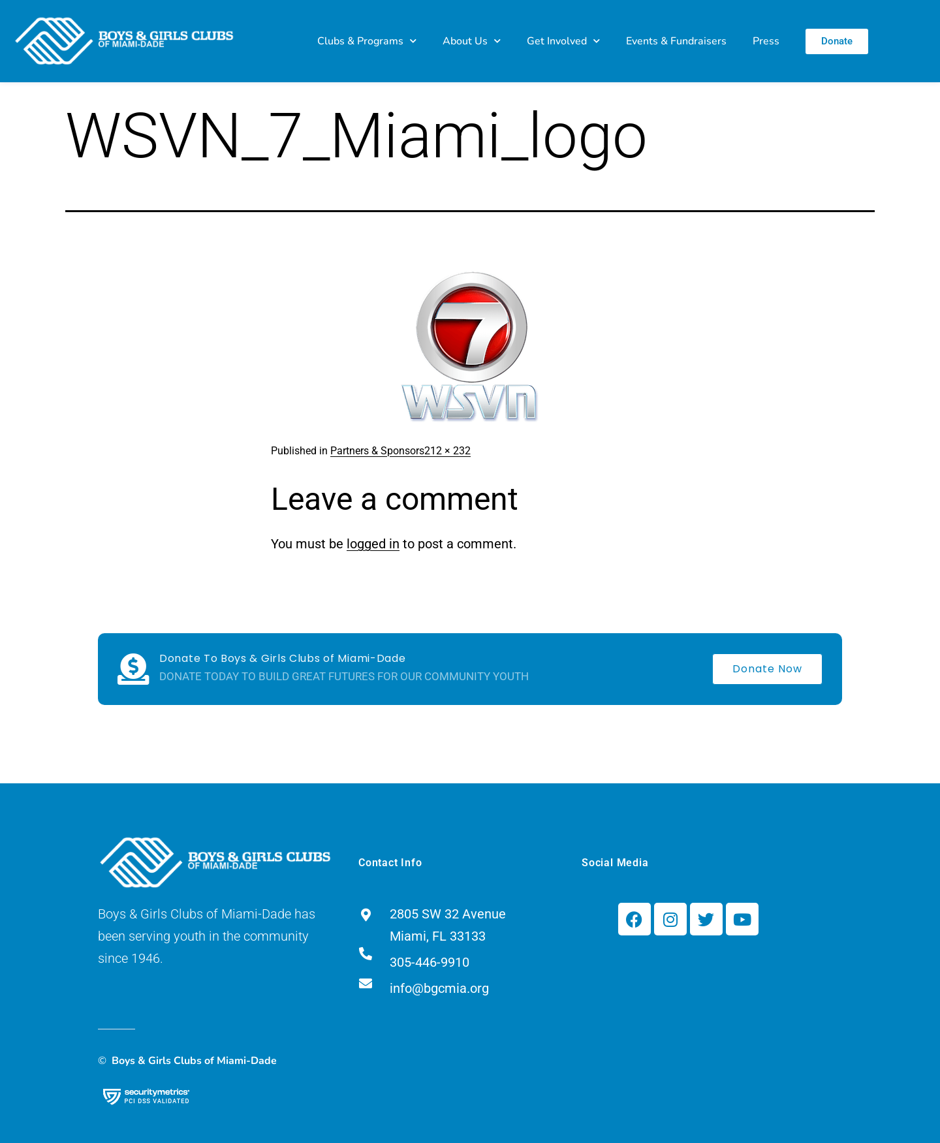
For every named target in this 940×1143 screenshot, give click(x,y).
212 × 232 (447, 451)
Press (766, 41)
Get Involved (563, 41)
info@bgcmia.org (439, 988)
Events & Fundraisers (676, 41)
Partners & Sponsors (377, 451)
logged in (373, 544)
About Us (472, 41)
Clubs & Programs (366, 41)
